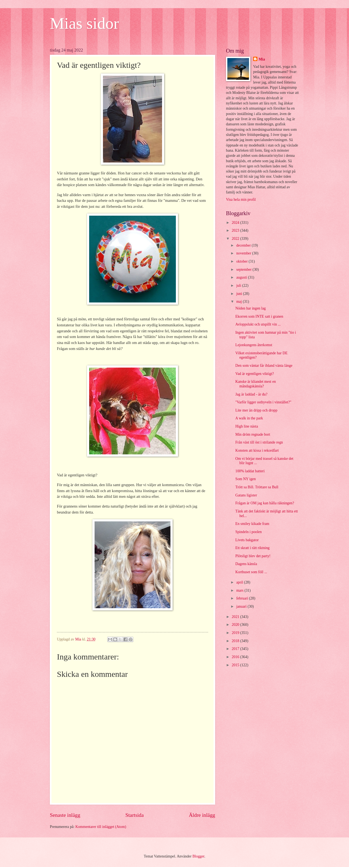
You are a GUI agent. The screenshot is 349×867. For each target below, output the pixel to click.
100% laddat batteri (249, 471)
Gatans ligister (246, 495)
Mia (261, 59)
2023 (236, 230)
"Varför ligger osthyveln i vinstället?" (263, 402)
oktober (242, 261)
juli (239, 285)
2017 (236, 649)
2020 (236, 625)
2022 (236, 239)
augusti (242, 277)
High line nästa (246, 426)
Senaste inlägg (65, 815)
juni (239, 294)
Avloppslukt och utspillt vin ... (257, 324)
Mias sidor (84, 23)
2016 (236, 657)
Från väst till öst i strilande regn (259, 442)
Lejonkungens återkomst (253, 345)
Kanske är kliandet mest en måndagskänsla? (255, 384)
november (244, 253)
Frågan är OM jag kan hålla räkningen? (264, 503)
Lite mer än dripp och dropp (256, 410)
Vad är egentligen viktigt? (254, 374)
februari (242, 598)
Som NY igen (245, 479)
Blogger (198, 856)
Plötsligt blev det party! (252, 556)
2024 (236, 223)
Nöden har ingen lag (250, 308)
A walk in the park (249, 418)
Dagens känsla (246, 564)
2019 (236, 633)
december (244, 245)
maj (239, 301)
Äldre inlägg (202, 815)
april (240, 582)
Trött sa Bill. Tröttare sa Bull (256, 487)
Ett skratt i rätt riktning (252, 548)
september (244, 269)
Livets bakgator (246, 540)
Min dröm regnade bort (252, 434)
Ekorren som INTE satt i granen (259, 316)
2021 (236, 617)
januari (242, 606)
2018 (236, 641)
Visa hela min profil (241, 199)
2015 (236, 665)
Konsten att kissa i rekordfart (257, 450)
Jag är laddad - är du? (251, 394)
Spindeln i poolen (248, 532)
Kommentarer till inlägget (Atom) (100, 827)
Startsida (134, 815)
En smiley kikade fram (252, 524)
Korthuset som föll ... (251, 572)
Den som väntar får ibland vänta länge (263, 366)
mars (240, 590)
